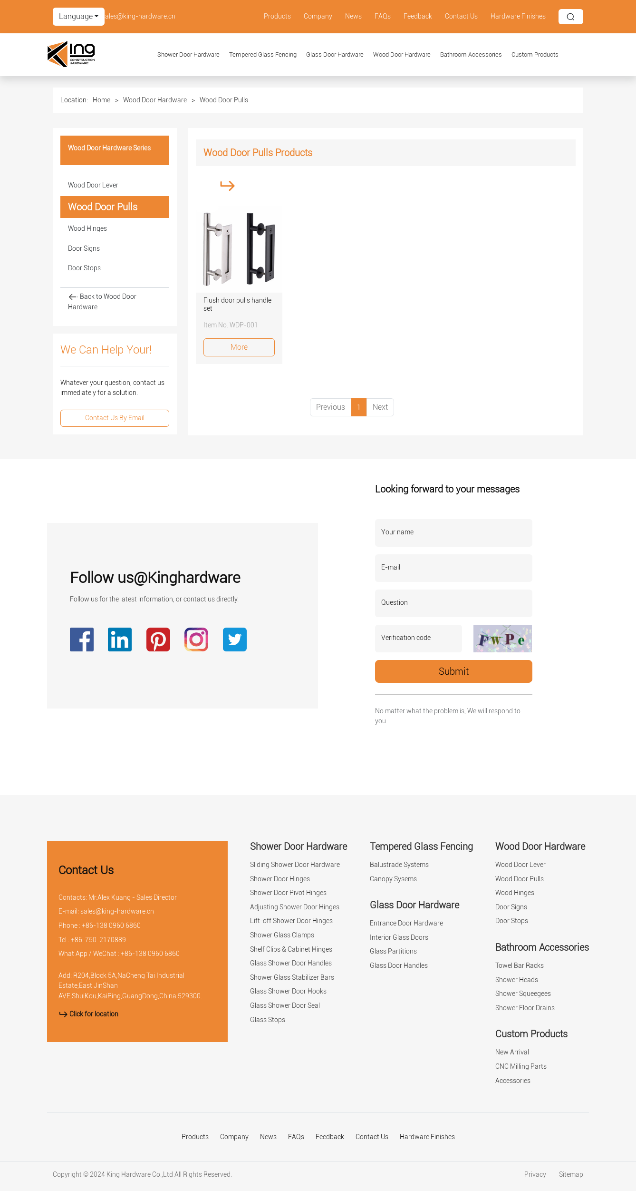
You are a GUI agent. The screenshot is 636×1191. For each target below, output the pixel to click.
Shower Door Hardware (188, 54)
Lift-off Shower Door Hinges (291, 921)
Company (318, 16)
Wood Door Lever (93, 185)
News (353, 16)
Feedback (418, 16)
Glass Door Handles (399, 966)
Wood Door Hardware (402, 54)
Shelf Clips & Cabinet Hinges (291, 949)
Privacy (536, 1175)
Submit (454, 671)
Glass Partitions (393, 951)
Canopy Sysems (393, 879)
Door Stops (84, 268)
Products (277, 16)
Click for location (88, 1014)
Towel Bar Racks (519, 966)
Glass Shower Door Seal (285, 1006)
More (239, 347)
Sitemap (571, 1175)
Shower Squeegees (523, 994)
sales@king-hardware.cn (138, 16)
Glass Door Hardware (335, 54)
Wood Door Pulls (224, 100)
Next (380, 407)
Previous (330, 407)
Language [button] (76, 16)
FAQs (383, 16)
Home (101, 100)
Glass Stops (267, 1020)
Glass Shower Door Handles (291, 963)
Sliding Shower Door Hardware (295, 865)
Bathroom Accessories (471, 54)
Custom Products (535, 54)
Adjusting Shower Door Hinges (294, 907)
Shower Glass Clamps (282, 935)
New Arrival (512, 1052)
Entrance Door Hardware (406, 923)
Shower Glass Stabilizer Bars (292, 978)
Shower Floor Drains (525, 1008)
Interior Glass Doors (399, 938)
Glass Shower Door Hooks (288, 991)
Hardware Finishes (518, 16)
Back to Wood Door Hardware (102, 301)
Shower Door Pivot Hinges (288, 893)
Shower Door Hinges (280, 879)
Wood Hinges (87, 229)
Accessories (512, 1081)
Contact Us (461, 16)
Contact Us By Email (115, 418)
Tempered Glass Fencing (263, 54)
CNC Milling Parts (521, 1067)
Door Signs (84, 249)
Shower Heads (516, 980)
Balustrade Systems (399, 865)
